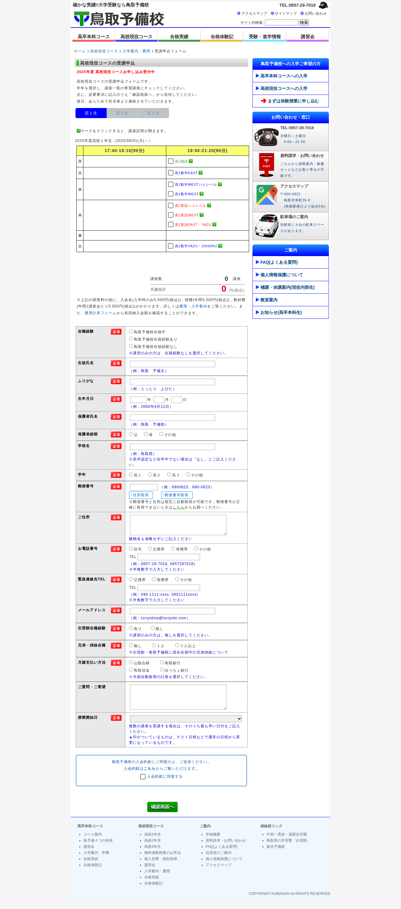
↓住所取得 (140, 495)
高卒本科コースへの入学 (281, 75)
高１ (138, 475)
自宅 (138, 552)
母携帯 (182, 552)
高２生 (122, 113)
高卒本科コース (94, 36)
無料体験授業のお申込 (162, 861)
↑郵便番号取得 (176, 495)
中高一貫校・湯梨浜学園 (287, 842)
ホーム (80, 51)
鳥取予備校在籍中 (150, 332)
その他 (170, 435)
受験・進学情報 (265, 36)
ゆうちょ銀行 (177, 674)
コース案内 (92, 842)
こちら (150, 776)
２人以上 (188, 649)
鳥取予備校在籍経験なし (156, 347)
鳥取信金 (142, 674)
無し (160, 632)
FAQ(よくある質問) (277, 262)
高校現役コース (136, 36)
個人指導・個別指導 (160, 867)
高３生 (153, 113)
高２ (157, 475)
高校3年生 (152, 854)
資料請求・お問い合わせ (226, 848)
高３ (176, 475)
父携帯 (159, 552)
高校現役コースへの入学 (281, 88)
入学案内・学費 (96, 861)
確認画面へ (162, 814)
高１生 (91, 113)
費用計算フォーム (100, 313)
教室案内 (267, 299)
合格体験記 (222, 36)
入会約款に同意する (165, 784)
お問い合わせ (316, 13)
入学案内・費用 (136, 51)
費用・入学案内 (193, 306)
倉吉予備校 (276, 854)
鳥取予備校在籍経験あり (156, 339)
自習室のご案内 (218, 861)
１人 (161, 649)
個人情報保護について (279, 274)
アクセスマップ (254, 13)
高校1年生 (152, 842)
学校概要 (213, 842)
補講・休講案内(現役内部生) (285, 287)
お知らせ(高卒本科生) (279, 312)
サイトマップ (286, 13)
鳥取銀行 (173, 666)
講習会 (308, 36)
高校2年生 (152, 848)
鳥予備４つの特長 (98, 848)
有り (138, 632)
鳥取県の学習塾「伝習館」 (289, 848)
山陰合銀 (142, 666)
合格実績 (179, 36)
